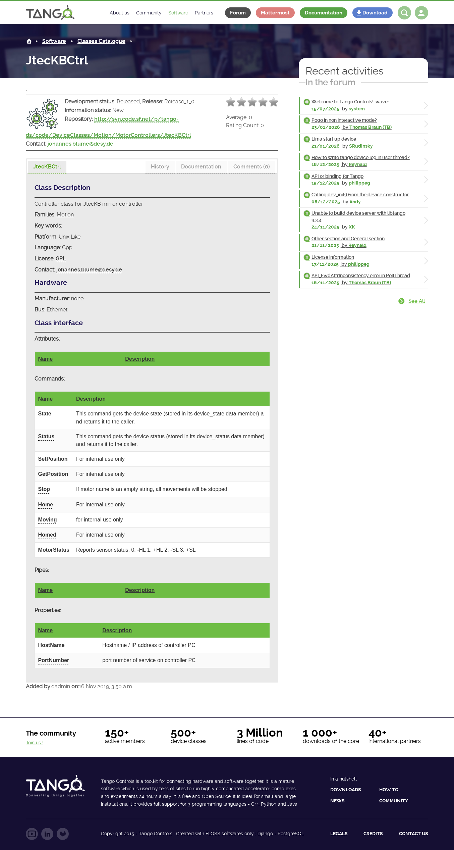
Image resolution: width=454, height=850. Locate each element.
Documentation (323, 13)
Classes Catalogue (101, 41)
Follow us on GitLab (63, 834)
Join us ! (34, 742)
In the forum (330, 82)
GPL (61, 258)
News (337, 800)
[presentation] (47, 167)
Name (45, 359)
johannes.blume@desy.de (80, 144)
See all (416, 301)
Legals (339, 833)
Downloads (345, 789)
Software (54, 41)
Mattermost (275, 13)
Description (140, 359)
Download (375, 13)
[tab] (47, 167)
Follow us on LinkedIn (47, 834)
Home (29, 41)
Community (393, 800)
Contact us (413, 833)
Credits (373, 833)
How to (388, 789)
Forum (238, 13)
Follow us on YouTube (32, 834)
